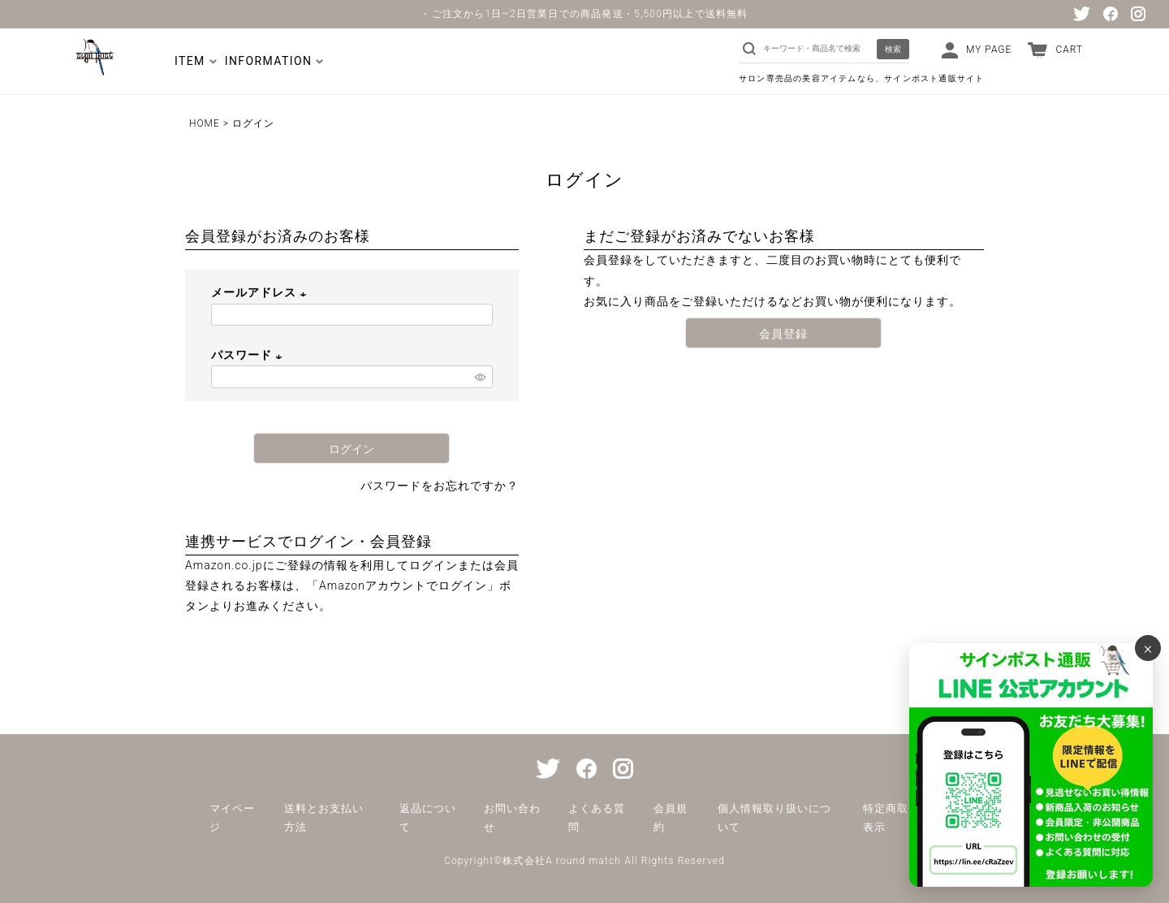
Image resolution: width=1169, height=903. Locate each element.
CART (1069, 49)
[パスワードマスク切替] (481, 376)
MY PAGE (989, 49)
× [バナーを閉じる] (1148, 648)
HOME (204, 123)
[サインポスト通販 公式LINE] (1031, 765)
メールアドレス (261, 292)
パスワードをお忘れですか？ (439, 485)
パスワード (249, 354)
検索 (893, 49)
